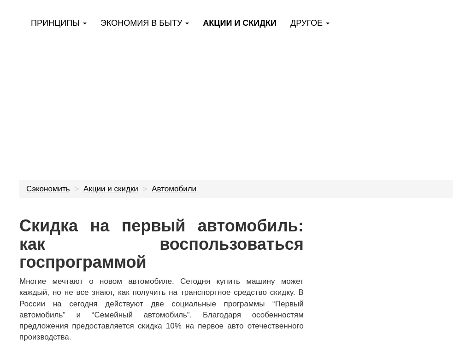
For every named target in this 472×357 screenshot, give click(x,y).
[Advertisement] (236, 101)
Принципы (59, 23)
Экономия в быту (144, 23)
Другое (310, 23)
